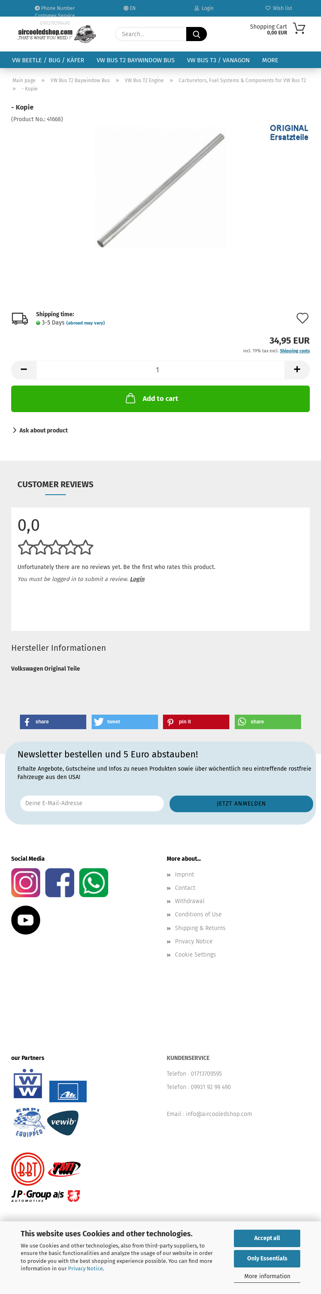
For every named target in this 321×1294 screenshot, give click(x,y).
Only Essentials (267, 1258)
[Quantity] (160, 370)
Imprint (184, 874)
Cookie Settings (195, 954)
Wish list (278, 8)
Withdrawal (189, 901)
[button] (23, 370)
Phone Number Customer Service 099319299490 (55, 11)
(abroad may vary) (85, 323)
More (270, 60)
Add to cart (151, 398)
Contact (185, 887)
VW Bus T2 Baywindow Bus (136, 60)
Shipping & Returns (200, 928)
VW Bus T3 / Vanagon (218, 60)
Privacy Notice (85, 1268)
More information (267, 1276)
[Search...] (196, 34)
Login (204, 8)
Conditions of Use (198, 914)
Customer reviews (55, 484)
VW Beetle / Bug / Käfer (48, 60)
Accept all (267, 1238)
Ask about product (43, 430)
